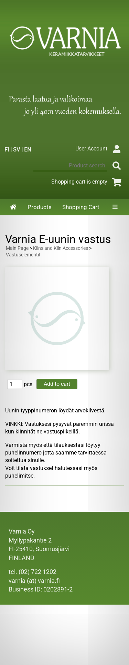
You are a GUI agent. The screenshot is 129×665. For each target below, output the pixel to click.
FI (6, 149)
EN (27, 149)
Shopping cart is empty (87, 181)
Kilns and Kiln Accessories (60, 248)
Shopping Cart (80, 207)
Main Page (17, 248)
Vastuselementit (23, 255)
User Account (99, 148)
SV (16, 149)
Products (40, 207)
